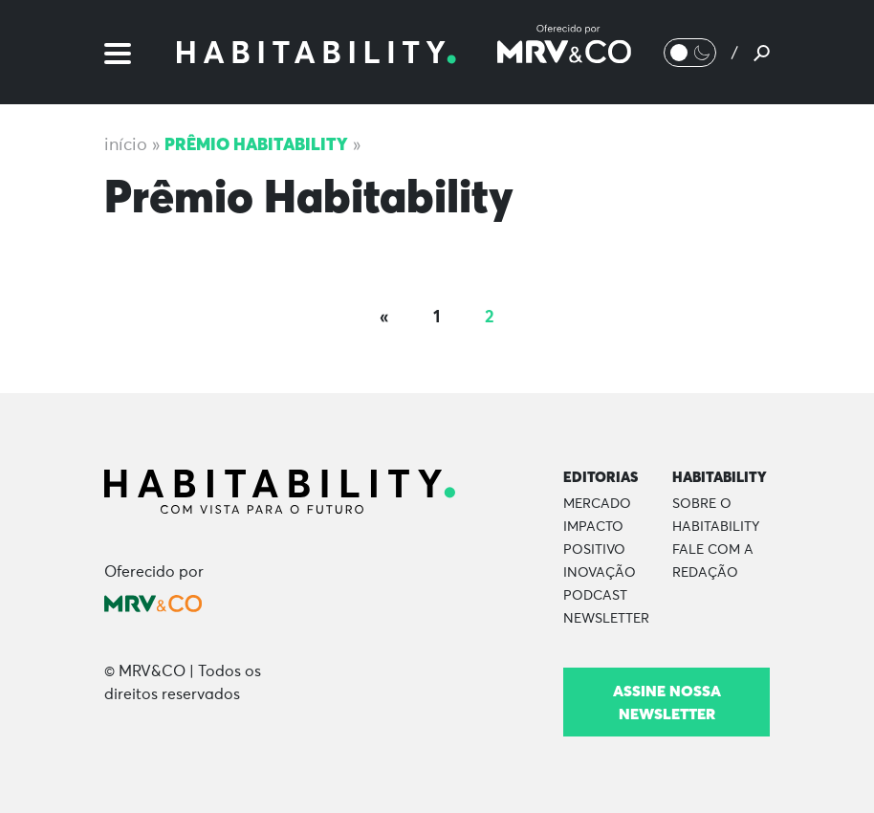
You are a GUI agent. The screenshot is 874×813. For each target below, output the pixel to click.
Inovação (599, 573)
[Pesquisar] (762, 52)
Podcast (595, 596)
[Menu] (117, 51)
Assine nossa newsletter (667, 702)
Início (125, 145)
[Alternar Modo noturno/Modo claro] (690, 52)
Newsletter (606, 619)
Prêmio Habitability (256, 144)
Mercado (597, 504)
